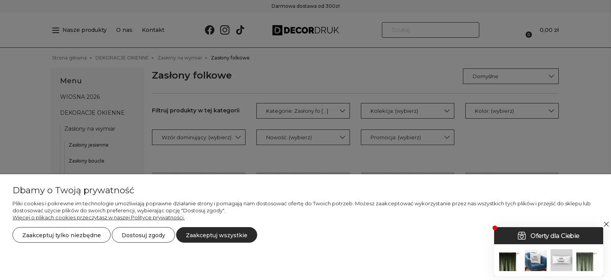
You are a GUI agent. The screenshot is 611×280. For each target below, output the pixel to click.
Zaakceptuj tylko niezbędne (61, 235)
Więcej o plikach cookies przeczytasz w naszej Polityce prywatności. (98, 217)
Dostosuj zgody (143, 235)
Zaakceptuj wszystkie (216, 235)
